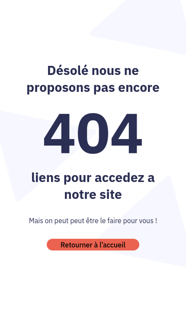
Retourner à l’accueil (93, 244)
